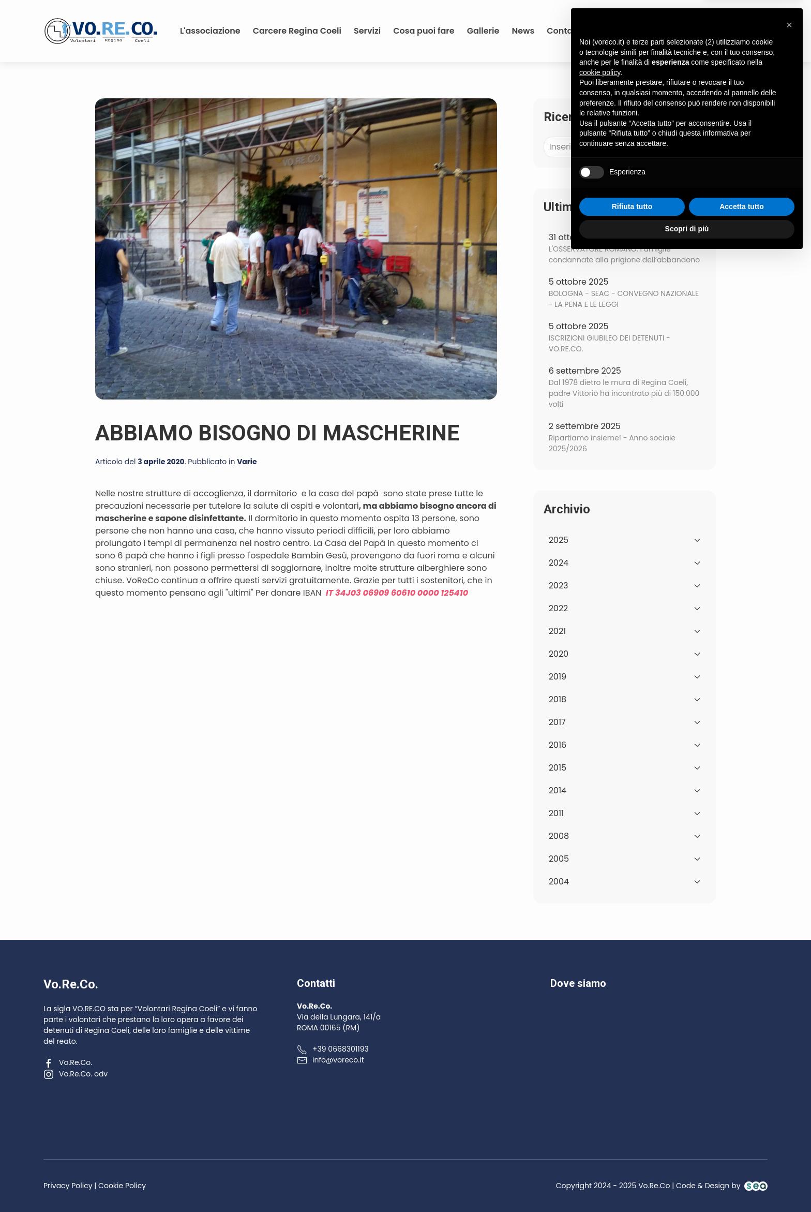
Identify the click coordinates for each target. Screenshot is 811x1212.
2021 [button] (624, 631)
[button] (789, 979)
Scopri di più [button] (687, 1183)
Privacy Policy (68, 1185)
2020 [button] (624, 654)
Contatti (564, 31)
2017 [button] (624, 722)
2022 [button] (624, 608)
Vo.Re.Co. (67, 1062)
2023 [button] (624, 586)
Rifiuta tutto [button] (632, 1161)
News (523, 31)
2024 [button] (624, 563)
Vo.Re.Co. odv (75, 1074)
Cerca (680, 147)
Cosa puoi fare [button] (423, 31)
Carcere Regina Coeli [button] (297, 31)
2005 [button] (624, 859)
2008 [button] (624, 836)
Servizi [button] (367, 31)
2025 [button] (624, 540)
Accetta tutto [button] (741, 1161)
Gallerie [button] (483, 31)
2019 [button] (624, 677)
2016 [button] (624, 745)
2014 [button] (624, 790)
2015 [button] (624, 768)
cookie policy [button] (599, 1027)
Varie (247, 461)
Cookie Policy (122, 1185)
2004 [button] (624, 882)
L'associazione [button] (210, 31)
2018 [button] (624, 699)
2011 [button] (624, 813)
